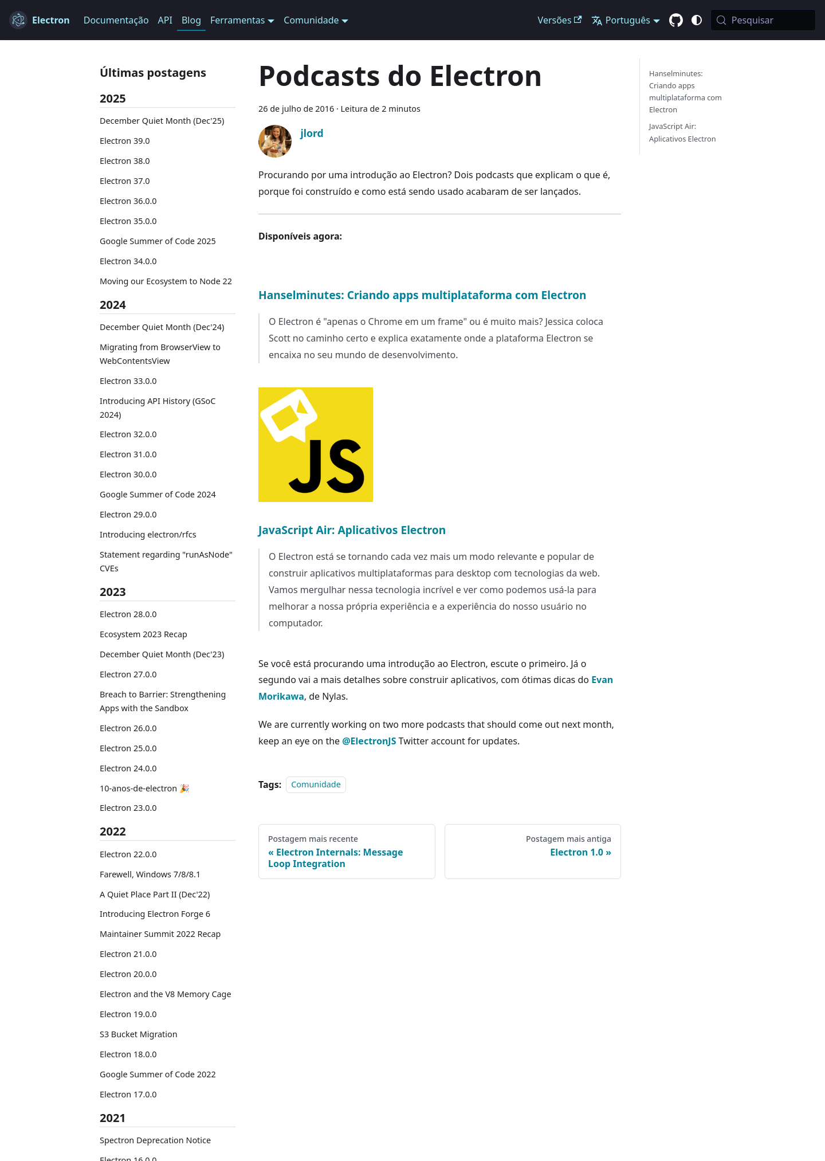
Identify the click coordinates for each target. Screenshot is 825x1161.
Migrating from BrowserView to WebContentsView (160, 354)
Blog (191, 20)
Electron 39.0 (125, 140)
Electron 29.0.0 (128, 514)
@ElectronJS (369, 741)
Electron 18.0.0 (128, 1054)
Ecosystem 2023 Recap (143, 634)
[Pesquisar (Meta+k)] (763, 20)
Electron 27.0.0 (128, 674)
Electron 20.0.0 (128, 973)
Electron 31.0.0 (128, 454)
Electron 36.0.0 (128, 200)
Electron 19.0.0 (128, 1014)
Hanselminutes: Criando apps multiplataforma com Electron (422, 295)
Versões (560, 20)
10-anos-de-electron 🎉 (145, 788)
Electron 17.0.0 (128, 1094)
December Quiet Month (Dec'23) (162, 654)
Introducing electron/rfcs (148, 534)
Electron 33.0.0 (128, 380)
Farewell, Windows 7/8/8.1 (150, 874)
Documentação (116, 20)
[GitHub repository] (676, 20)
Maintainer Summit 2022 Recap (160, 933)
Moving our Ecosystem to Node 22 (166, 281)
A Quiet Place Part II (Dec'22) (155, 894)
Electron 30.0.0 (128, 474)
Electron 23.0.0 (128, 807)
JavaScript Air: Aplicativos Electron (352, 530)
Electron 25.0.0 (128, 748)
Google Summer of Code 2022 (158, 1074)
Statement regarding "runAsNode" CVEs (166, 561)
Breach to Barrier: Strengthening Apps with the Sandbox (163, 701)
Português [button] (620, 20)
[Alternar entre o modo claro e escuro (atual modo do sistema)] (697, 20)
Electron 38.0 (125, 160)
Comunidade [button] (311, 20)
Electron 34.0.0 (128, 261)
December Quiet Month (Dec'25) (162, 120)
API (165, 20)
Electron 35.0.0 (128, 220)
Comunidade (316, 784)
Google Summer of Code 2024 (158, 494)
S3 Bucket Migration (139, 1034)
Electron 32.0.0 (128, 434)
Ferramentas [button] (237, 20)
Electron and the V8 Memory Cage (165, 994)
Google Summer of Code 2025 (158, 241)
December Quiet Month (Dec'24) (162, 326)
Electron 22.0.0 (128, 854)
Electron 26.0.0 (128, 728)
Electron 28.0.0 (128, 614)
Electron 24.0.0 (128, 768)
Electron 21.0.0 (128, 953)
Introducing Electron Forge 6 (155, 913)
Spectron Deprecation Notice (155, 1140)
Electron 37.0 (125, 180)
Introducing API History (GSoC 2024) (157, 407)
